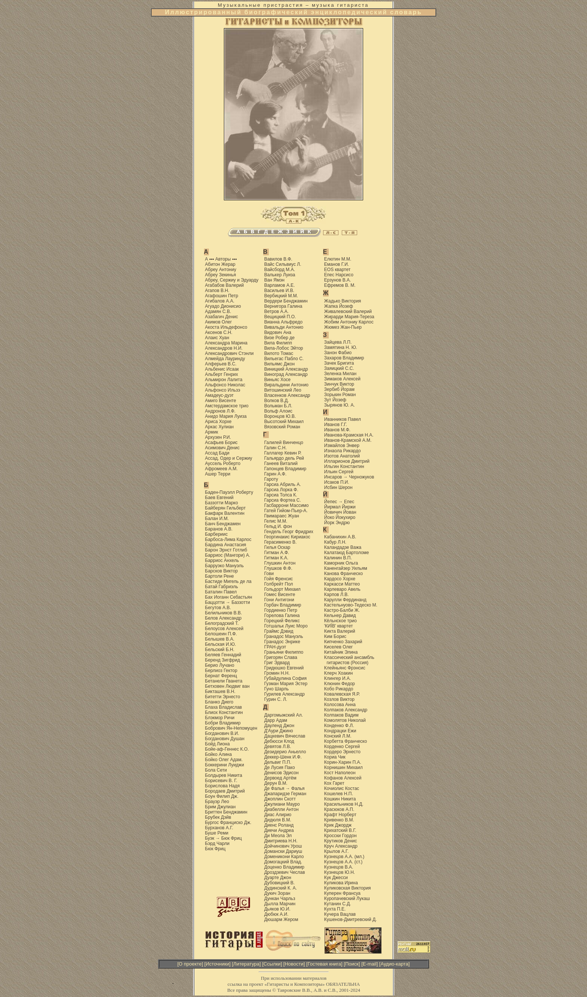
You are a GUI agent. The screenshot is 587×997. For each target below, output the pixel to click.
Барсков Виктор (221, 571)
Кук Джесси (336, 877)
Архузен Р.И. (218, 437)
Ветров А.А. (276, 311)
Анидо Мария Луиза (226, 416)
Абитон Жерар (220, 264)
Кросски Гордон (340, 835)
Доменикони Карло (284, 856)
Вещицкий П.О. (280, 316)
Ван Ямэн (274, 280)
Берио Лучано (219, 665)
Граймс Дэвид (279, 631)
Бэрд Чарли (217, 843)
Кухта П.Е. (335, 909)
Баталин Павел (221, 592)
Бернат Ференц (221, 675)
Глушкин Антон (280, 563)
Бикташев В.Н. (220, 691)
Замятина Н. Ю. (340, 347)
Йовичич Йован (340, 512)
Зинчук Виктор (339, 384)
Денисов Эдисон (281, 772)
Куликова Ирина (341, 882)
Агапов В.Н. (217, 290)
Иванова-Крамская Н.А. (349, 435)
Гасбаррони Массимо (286, 505)
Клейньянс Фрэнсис (344, 668)
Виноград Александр (286, 374)
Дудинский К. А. (280, 888)
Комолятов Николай (345, 720)
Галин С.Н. (275, 447)
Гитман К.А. (276, 557)
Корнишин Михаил (343, 767)
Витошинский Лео (282, 390)
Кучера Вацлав (340, 914)
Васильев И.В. (279, 290)
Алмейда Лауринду (225, 358)
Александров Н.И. (224, 348)
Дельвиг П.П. (277, 762)
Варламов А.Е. (279, 285)
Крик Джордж (338, 825)
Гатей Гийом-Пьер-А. (286, 510)
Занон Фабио (338, 352)
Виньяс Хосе (277, 379)
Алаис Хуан (217, 337)
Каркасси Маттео (342, 584)
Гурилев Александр (284, 694)
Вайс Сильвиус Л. (282, 264)
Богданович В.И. (222, 733)
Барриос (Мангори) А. (227, 555)
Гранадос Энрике (282, 641)
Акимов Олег (218, 322)
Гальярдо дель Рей (284, 458)
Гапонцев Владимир (285, 468)
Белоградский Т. (222, 623)
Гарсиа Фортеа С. (282, 500)
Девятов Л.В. (277, 746)
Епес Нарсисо (338, 274)
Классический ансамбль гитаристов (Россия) (349, 660)
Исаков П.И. (336, 482)
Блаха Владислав (223, 707)
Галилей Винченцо (283, 442)
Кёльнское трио (340, 620)
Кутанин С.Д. (337, 903)
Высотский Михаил (284, 421)
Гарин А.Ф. (275, 474)
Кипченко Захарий (343, 641)
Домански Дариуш (283, 851)
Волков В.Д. (276, 400)
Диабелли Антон (281, 809)
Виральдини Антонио (286, 384)
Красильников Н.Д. (344, 804)
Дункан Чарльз (279, 898)
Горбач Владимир (282, 605)
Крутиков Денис (340, 841)
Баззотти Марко (221, 502)
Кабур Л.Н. (335, 542)
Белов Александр (223, 618)
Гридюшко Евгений (284, 668)
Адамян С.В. (218, 311)
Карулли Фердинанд (345, 599)
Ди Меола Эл (278, 835)
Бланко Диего (219, 702)
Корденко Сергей (342, 746)
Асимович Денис (222, 447)
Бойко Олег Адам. (224, 759)
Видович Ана (277, 332)
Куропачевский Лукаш (347, 898)
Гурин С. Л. (275, 699)
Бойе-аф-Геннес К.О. (227, 749)
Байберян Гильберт (225, 508)
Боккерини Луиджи (224, 764)
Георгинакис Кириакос (287, 536)
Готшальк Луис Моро (286, 626)
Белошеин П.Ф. (221, 633)
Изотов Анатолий (342, 456)
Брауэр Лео (217, 801)
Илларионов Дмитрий (346, 461)
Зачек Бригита (339, 363)
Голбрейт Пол (278, 584)
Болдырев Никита (223, 775)
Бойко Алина (218, 754)
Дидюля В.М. (277, 820)
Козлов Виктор (339, 699)
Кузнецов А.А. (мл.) (344, 856)
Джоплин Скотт (280, 799)
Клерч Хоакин (338, 673)
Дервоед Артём (280, 778)
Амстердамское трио (227, 405)
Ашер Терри (218, 474)
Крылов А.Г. (336, 851)
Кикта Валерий (339, 631)
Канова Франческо (343, 573)
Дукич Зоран (277, 893)
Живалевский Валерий (348, 311)
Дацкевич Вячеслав (284, 736)
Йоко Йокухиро (339, 517)
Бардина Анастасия (225, 544)
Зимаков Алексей (342, 379)
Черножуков (361, 477)
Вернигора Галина (283, 306)
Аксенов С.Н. (218, 332)
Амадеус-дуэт (219, 395)
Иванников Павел (342, 419)
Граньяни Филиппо (283, 652)
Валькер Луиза (279, 274)
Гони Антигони (279, 599)
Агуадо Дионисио (223, 306)
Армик (211, 432)
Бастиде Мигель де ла (228, 581)
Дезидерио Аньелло (285, 751)
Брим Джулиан (220, 806)
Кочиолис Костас (341, 788)
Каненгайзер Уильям (345, 568)
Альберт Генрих (221, 374)
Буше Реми (216, 833)
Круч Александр (341, 846)
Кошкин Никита (340, 799)
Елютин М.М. (338, 259)
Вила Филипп (278, 343)
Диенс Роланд (279, 825)
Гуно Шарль (276, 688)
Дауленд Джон (279, 725)
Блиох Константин (224, 712)
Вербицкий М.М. (281, 295)
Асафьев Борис (221, 442)
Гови (269, 573)
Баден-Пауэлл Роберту (229, 492)
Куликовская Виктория (347, 888)
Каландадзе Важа (342, 547)
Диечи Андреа (279, 830)
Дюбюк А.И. (276, 914)
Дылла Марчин (280, 903)
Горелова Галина (282, 615)
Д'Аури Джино (278, 730)
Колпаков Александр (345, 709)
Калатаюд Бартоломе (346, 552)
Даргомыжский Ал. (283, 715)
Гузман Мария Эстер (285, 683)
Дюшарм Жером (281, 919)
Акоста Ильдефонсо (226, 327)
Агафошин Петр (221, 295)
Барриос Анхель (222, 560)
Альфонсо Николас (225, 384)
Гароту (271, 479)
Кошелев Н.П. (338, 793)
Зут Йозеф (335, 399)
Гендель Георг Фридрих (288, 531)
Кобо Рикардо (338, 688)
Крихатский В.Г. (340, 830)
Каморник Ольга (341, 563)
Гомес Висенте (279, 594)
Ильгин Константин (344, 466)
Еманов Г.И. (336, 264)
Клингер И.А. (337, 678)
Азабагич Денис (221, 316)
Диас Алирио (278, 814)
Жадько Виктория (342, 301)
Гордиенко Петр (280, 610)
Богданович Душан (224, 738)
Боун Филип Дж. (221, 796)
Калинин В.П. (338, 557)
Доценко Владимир (284, 867)
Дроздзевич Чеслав (284, 872)
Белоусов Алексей (224, 628)
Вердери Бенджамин (286, 301)
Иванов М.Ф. (337, 429)
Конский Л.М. (338, 736)
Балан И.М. (217, 518)
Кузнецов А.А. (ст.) (343, 861)
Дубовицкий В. (279, 882)
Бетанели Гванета (224, 681)
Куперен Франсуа (342, 893)
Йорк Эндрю (337, 522)
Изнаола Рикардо (342, 450)
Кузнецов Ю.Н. (339, 872)
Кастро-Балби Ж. (342, 610)
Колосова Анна (340, 704)
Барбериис (216, 534)
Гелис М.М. (276, 521)
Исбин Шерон (338, 487)
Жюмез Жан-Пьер (343, 327)
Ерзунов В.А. (337, 280)
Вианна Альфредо (283, 322)
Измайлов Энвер (341, 445)
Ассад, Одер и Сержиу (228, 458)
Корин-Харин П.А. (342, 762)
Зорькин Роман (340, 394)
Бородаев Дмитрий (225, 791)
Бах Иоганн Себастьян (228, 597)
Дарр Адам (275, 720)
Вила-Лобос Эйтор (283, 348)
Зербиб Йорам (339, 389)
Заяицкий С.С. (339, 368)
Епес (349, 501)
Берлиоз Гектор (221, 670)
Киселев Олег (338, 647)
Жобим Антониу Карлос (349, 322)
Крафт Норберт (340, 814)
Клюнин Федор (339, 683)
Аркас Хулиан (219, 426)
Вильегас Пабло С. (284, 358)
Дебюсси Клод (279, 741)
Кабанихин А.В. (340, 536)
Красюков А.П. (339, 809)
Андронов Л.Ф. (220, 411)
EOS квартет (337, 269)
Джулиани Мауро (282, 804)
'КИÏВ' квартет (338, 626)
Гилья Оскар (277, 547)
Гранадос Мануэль (283, 636)
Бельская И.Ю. (220, 644)
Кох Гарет (334, 783)
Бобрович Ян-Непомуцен (231, 728)
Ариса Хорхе (218, 421)
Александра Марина (226, 343)
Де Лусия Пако (279, 767)
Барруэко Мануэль (224, 565)
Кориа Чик (335, 757)
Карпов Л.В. (336, 594)
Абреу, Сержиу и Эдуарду (232, 280)
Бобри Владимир (223, 723)
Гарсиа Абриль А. (282, 484)
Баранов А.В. (219, 529)
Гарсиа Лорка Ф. (281, 489)
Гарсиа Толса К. (280, 495)
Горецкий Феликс (282, 620)
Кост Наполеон (340, 772)
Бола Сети (216, 770)
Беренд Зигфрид (222, 660)
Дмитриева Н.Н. (281, 841)
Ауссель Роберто (223, 463)
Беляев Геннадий (223, 654)
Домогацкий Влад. (283, 861)
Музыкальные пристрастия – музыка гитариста (293, 5)
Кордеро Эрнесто (342, 751)
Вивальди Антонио (284, 327)
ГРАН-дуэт (275, 647)
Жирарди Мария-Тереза (349, 316)
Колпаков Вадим (341, 715)
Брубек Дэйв (218, 817)
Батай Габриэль (221, 586)
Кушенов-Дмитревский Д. (350, 919)
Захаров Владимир (344, 358)
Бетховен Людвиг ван (227, 686)
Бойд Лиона (217, 744)
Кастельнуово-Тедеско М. (350, 605)
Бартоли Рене (219, 576)
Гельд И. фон (278, 526)
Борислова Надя (222, 785)
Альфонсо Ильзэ (222, 390)
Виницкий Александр (286, 369)
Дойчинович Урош (283, 846)
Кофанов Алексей (343, 778)
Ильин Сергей (338, 471)
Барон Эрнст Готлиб (226, 550)
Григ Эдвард (277, 662)
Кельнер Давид (340, 615)
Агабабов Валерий (224, 285)
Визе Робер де (279, 337)
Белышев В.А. (219, 639)
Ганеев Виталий (281, 463)
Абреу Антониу (220, 269)
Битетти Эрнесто (222, 696)
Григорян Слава (280, 657)
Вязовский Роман (282, 426)
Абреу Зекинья (220, 274)
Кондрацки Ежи (340, 730)
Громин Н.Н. (277, 673)
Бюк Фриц (231, 838)
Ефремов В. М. (340, 285)
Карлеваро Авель (342, 589)
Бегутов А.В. (218, 607)
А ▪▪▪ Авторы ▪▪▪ (221, 259)
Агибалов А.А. (220, 301)
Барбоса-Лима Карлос (228, 539)
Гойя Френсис (278, 578)
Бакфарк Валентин (224, 513)
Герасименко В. (280, 542)
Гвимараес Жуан (281, 516)
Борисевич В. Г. (221, 780)
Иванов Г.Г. (335, 424)
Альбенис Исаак (222, 369)
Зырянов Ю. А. (339, 405)
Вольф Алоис (278, 411)
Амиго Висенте (220, 400)
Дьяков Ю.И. (277, 909)
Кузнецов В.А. (338, 867)
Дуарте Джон (277, 877)
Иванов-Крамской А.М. (348, 440)
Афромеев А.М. (221, 468)
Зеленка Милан (340, 373)
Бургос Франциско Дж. (228, 822)
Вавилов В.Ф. (278, 259)
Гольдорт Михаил (282, 589)
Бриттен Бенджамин (226, 812)
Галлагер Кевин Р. (283, 453)
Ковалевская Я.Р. (342, 694)
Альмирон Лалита (224, 379)
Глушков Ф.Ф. (278, 568)
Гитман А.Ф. (276, 552)
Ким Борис (335, 636)
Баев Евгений (219, 497)
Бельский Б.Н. (220, 649)
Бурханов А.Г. (219, 827)
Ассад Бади (217, 453)
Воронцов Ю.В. (280, 416)
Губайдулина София (285, 678)
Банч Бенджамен (223, 523)
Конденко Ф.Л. (339, 725)
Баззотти (240, 602)
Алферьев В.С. (221, 364)
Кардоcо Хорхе (339, 578)
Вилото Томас (279, 353)
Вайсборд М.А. (279, 269)
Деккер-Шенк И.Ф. (283, 757)
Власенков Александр (287, 395)
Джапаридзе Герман (285, 793)
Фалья (298, 788)
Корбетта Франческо (345, 741)
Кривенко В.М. (339, 820)
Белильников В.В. (223, 612)
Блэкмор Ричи (220, 717)
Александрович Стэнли (229, 353)
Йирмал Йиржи (340, 507)
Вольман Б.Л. (278, 405)
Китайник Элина (341, 652)
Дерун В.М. (276, 783)
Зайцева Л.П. (338, 342)
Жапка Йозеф (338, 306)
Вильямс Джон (279, 364)
